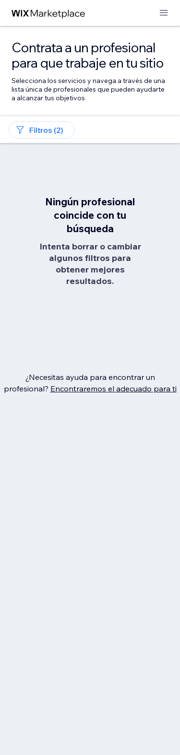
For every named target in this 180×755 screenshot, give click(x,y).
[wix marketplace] (48, 13)
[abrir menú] (163, 13)
